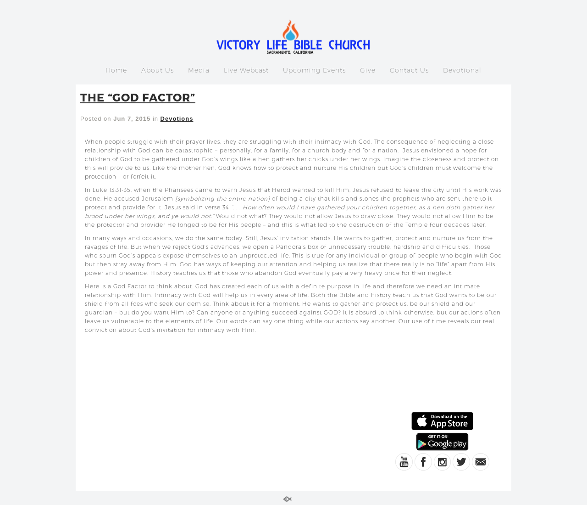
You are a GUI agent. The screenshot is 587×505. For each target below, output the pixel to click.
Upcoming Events (314, 70)
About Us (157, 70)
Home (116, 70)
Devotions (177, 118)
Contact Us (409, 70)
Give (368, 70)
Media (199, 70)
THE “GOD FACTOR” (137, 97)
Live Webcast (246, 70)
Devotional (462, 70)
